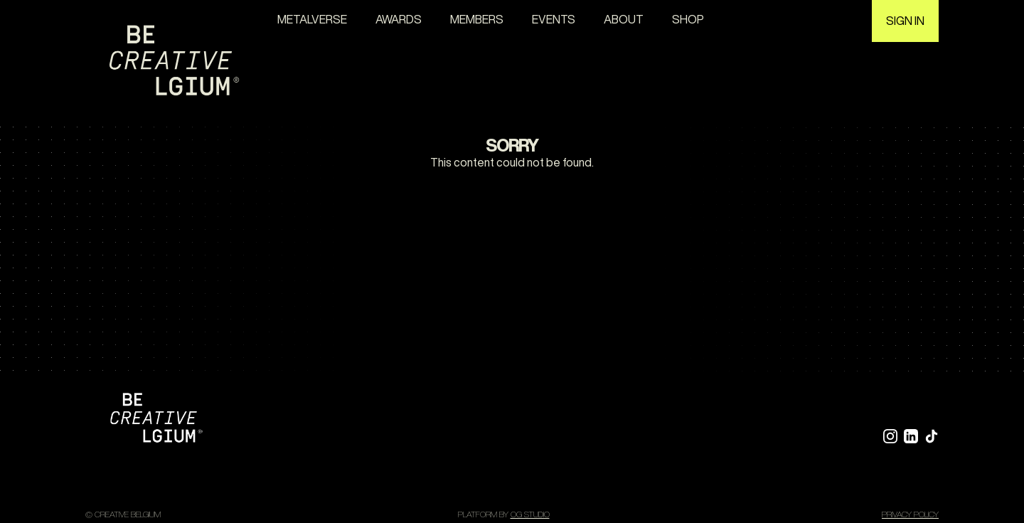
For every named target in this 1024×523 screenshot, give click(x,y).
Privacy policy (910, 514)
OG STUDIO (530, 514)
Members (476, 19)
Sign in (905, 20)
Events (553, 19)
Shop (688, 19)
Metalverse (312, 19)
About (624, 19)
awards (398, 19)
